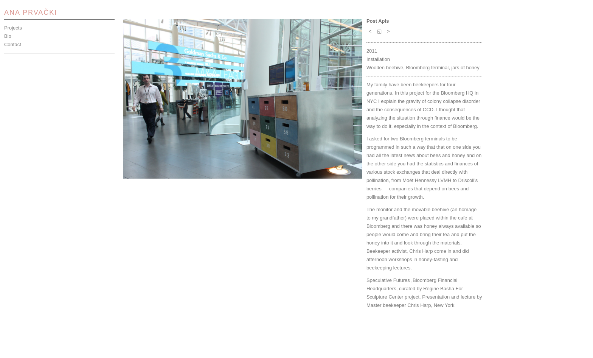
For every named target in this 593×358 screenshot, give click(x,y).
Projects (13, 28)
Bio (7, 36)
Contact (12, 44)
